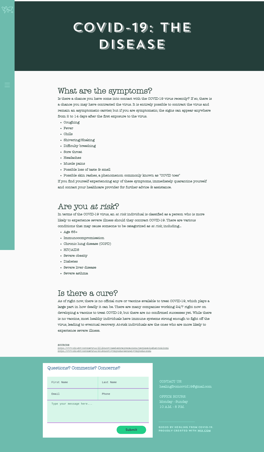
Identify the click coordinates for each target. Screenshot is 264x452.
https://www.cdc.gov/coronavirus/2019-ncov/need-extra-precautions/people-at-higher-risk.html (113, 348)
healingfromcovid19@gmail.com (185, 387)
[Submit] (131, 430)
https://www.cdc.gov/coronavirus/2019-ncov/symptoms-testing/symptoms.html (104, 351)
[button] (7, 85)
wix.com (204, 430)
